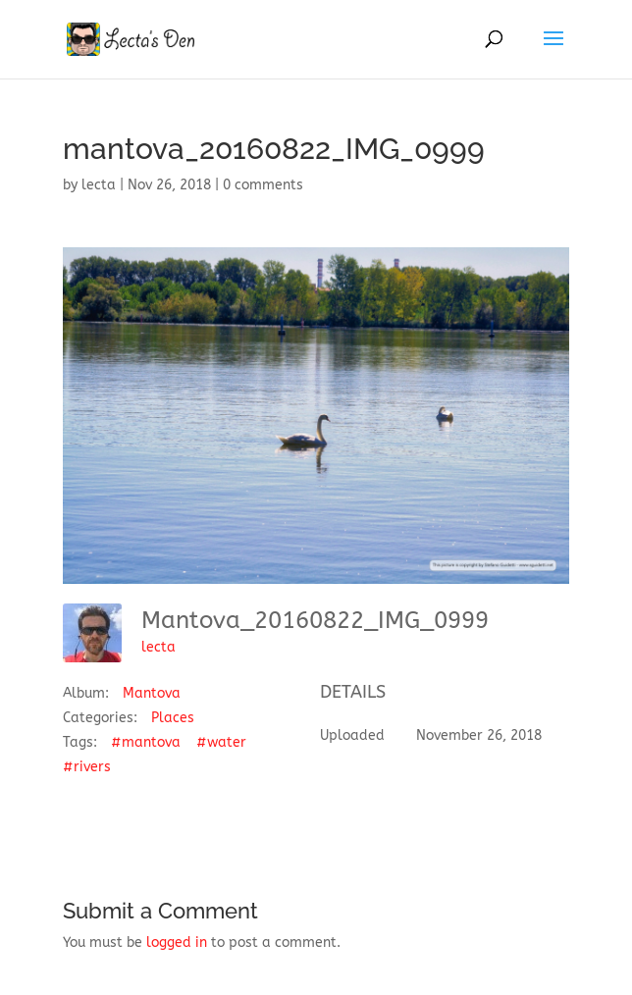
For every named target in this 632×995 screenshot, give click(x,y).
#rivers (87, 767)
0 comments (263, 185)
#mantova (146, 742)
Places (172, 717)
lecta (98, 185)
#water (221, 742)
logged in (176, 942)
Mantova (152, 693)
